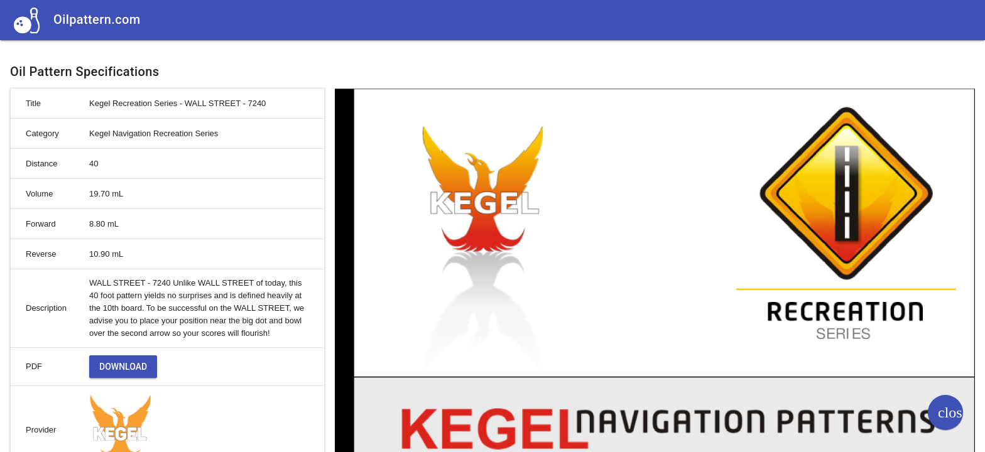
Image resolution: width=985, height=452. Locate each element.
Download (123, 367)
